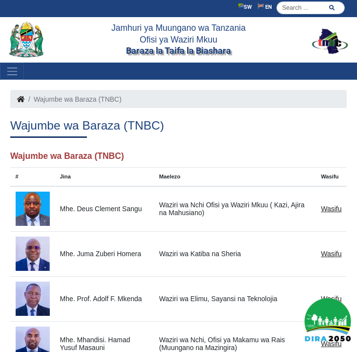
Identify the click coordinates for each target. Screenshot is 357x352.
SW (245, 6)
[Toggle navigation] (12, 71)
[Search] (310, 7)
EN (265, 6)
